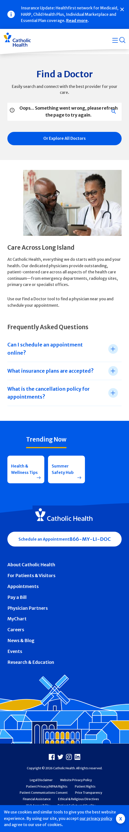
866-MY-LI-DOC (90, 539)
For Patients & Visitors (31, 575)
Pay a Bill (17, 597)
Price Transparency (88, 792)
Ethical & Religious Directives (78, 799)
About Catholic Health (31, 565)
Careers (15, 629)
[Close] (122, 9)
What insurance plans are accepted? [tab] (50, 371)
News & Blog (20, 640)
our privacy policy (96, 818)
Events (14, 651)
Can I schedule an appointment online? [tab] (45, 349)
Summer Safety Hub (63, 469)
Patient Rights (85, 786)
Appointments (23, 586)
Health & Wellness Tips (24, 469)
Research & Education (30, 662)
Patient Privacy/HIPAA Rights (46, 786)
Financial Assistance (37, 799)
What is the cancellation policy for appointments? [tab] (48, 393)
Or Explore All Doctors (64, 138)
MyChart (17, 619)
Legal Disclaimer (41, 780)
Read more (77, 20)
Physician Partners (27, 608)
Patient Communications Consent (44, 792)
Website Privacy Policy (76, 780)
